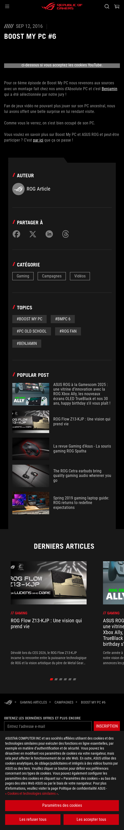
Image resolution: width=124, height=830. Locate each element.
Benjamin (109, 88)
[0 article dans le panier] (117, 6)
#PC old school (32, 331)
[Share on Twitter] (33, 234)
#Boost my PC (29, 319)
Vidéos (80, 276)
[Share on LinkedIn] (49, 234)
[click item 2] (61, 679)
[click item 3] (65, 679)
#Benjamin (27, 343)
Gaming (23, 276)
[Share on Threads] (65, 234)
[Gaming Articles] (33, 702)
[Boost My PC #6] (93, 702)
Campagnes (51, 276)
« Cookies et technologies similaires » (31, 793)
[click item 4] (70, 679)
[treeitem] (49, 613)
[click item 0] (51, 679)
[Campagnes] (64, 702)
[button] (7, 6)
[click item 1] (56, 679)
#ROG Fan (68, 331)
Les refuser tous (32, 819)
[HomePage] (8, 702)
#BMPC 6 (62, 319)
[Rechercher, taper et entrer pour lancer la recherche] (107, 6)
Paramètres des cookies (62, 805)
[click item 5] (74, 679)
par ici (38, 140)
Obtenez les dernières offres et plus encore (42, 718)
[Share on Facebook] (16, 234)
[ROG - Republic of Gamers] (62, 6)
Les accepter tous (91, 819)
